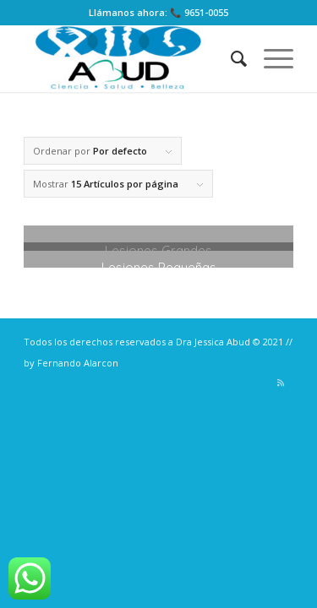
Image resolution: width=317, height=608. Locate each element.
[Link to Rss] (280, 382)
